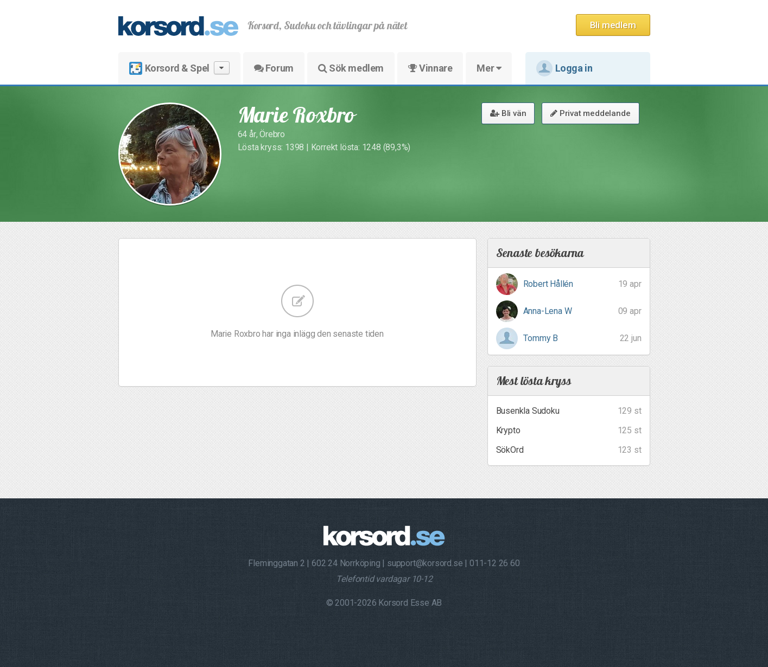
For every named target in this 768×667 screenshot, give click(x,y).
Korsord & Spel (179, 68)
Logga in (564, 68)
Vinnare (430, 68)
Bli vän (508, 113)
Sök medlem (351, 68)
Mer (489, 68)
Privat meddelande (590, 113)
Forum (274, 68)
